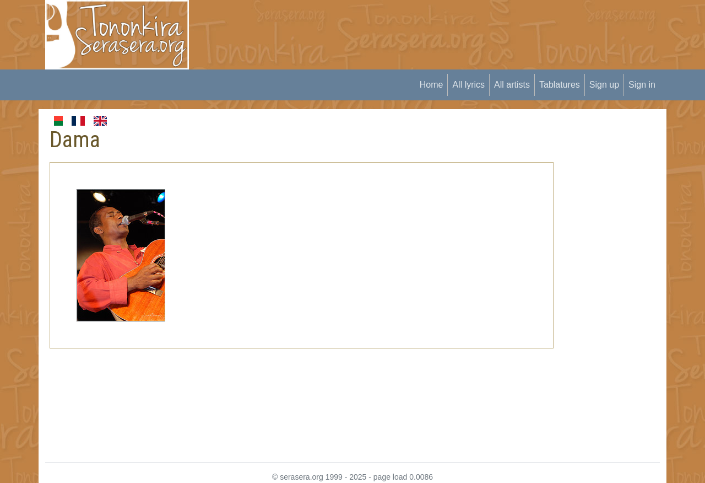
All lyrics (468, 84)
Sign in (641, 84)
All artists (512, 84)
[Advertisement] (402, 25)
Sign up (604, 84)
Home (431, 84)
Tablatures (559, 84)
